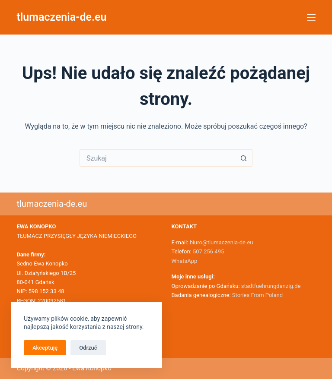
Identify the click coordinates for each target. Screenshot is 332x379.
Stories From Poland (257, 295)
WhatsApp (185, 261)
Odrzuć (88, 347)
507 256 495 (208, 251)
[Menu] (311, 17)
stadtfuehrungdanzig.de (271, 286)
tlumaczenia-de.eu (61, 17)
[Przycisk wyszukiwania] (243, 158)
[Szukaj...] (157, 158)
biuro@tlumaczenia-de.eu (220, 242)
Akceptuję (44, 347)
